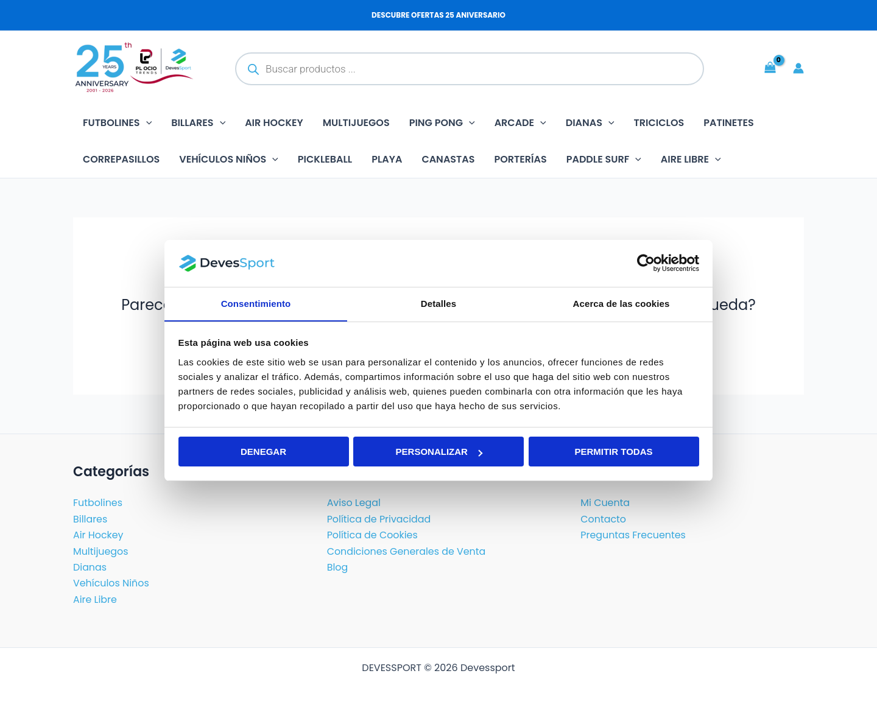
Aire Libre (95, 600)
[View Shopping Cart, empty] (770, 68)
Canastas (447, 159)
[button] (146, 123)
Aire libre (691, 159)
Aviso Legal (354, 503)
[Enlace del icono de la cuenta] (798, 68)
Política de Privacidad (379, 519)
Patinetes (728, 123)
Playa (387, 159)
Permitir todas (613, 452)
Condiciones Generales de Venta (407, 551)
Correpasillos (121, 159)
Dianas (590, 123)
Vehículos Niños (228, 159)
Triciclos (659, 123)
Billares (198, 123)
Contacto (603, 519)
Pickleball (325, 159)
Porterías (521, 159)
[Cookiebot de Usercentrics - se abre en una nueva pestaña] (646, 263)
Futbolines (117, 123)
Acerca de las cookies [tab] (621, 303)
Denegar (263, 452)
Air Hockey (274, 123)
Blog (337, 567)
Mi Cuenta (605, 503)
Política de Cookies (372, 535)
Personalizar (439, 452)
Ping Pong (442, 123)
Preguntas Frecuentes (633, 535)
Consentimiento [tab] (256, 303)
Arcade (520, 123)
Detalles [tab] (438, 303)
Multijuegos (356, 123)
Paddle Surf (603, 159)
